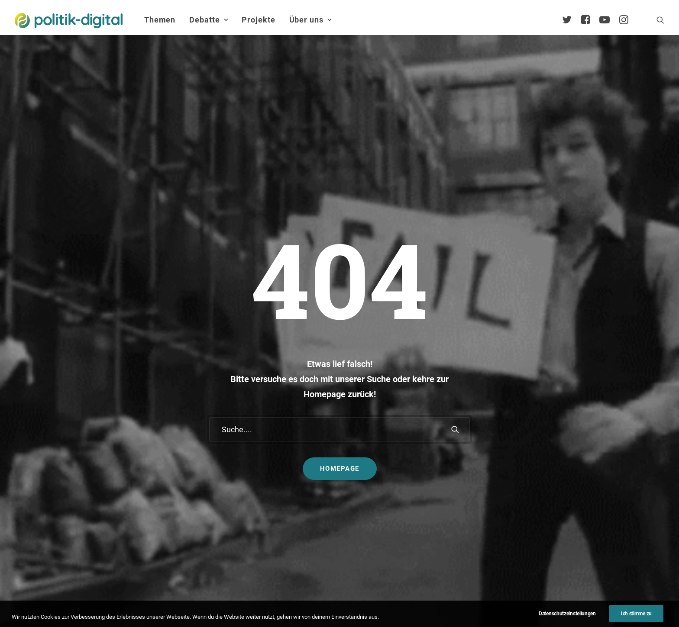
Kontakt (258, 603)
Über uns (310, 19)
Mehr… (358, 500)
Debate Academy (275, 425)
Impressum (301, 603)
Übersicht (567, 427)
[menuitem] (159, 20)
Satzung (565, 509)
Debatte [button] (208, 19)
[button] (660, 20)
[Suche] (339, 271)
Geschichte (569, 522)
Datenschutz (351, 603)
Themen (159, 19)
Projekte (258, 19)
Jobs (391, 603)
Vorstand (566, 495)
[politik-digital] (69, 20)
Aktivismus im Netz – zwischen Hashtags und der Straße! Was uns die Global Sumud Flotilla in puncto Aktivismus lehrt (387, 466)
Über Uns (562, 399)
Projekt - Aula (466, 461)
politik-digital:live (274, 438)
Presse (423, 603)
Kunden (457, 475)
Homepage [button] (339, 311)
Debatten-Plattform (475, 425)
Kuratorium (570, 481)
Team (561, 454)
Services (565, 440)
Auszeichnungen (578, 536)
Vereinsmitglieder (579, 467)
